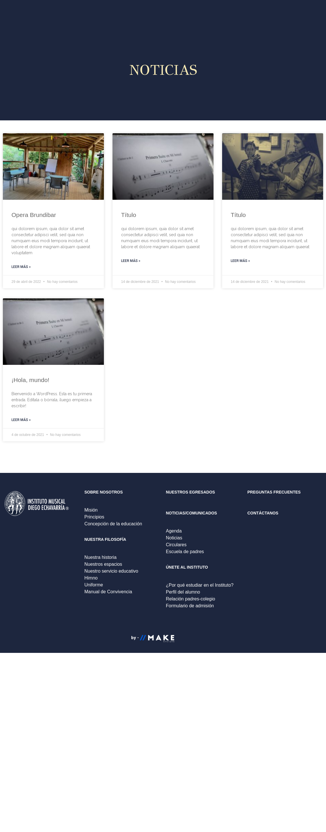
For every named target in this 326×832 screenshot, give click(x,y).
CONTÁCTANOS (262, 513)
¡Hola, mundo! (30, 380)
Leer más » (21, 267)
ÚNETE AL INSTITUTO (187, 567)
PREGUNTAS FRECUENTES (274, 492)
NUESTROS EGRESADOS (190, 492)
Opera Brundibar (33, 215)
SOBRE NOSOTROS (103, 492)
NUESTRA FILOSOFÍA (105, 539)
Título (128, 215)
